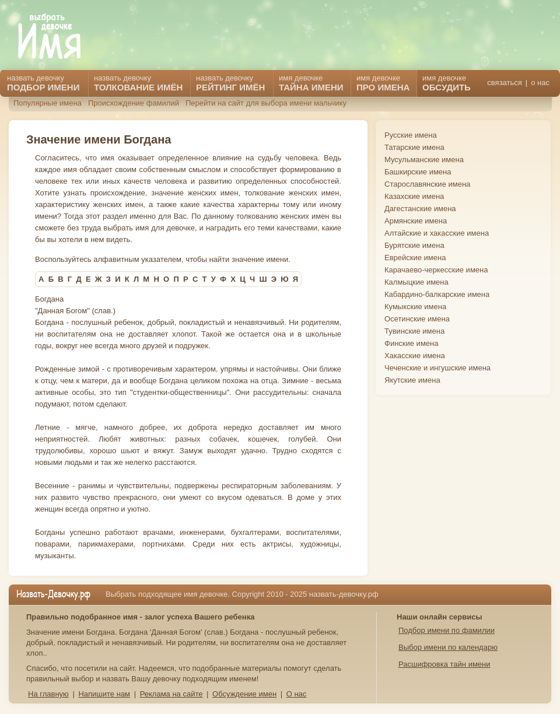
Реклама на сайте (171, 694)
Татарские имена (414, 147)
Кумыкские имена (415, 306)
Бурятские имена (414, 245)
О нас (296, 694)
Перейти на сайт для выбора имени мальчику (266, 103)
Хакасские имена (414, 355)
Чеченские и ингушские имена (437, 367)
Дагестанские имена (420, 208)
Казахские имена (414, 196)
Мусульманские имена (424, 159)
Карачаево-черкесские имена (436, 269)
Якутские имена (412, 380)
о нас (540, 82)
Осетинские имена (417, 318)
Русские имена (410, 135)
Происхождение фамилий (133, 103)
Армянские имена (415, 220)
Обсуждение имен (244, 694)
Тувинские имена (414, 331)
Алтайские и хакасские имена (436, 233)
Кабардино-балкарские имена (436, 294)
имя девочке (446, 83)
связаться (504, 82)
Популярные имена (47, 103)
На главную (48, 694)
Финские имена (411, 343)
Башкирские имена (418, 171)
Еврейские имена (415, 257)
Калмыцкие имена (416, 282)
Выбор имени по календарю (448, 647)
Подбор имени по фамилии (446, 630)
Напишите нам (104, 694)
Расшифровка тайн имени (444, 664)
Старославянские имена (427, 184)
